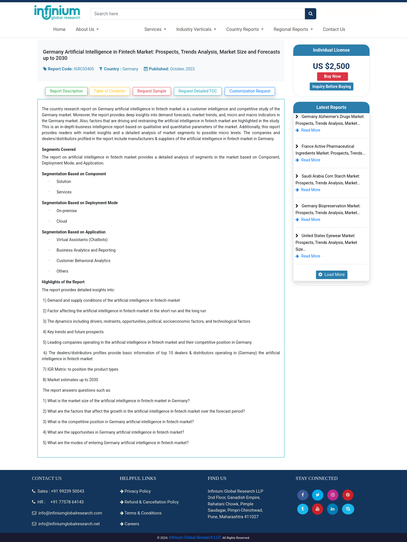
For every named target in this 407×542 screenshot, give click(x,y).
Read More (308, 130)
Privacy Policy (135, 491)
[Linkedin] (332, 508)
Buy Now (332, 76)
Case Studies (349, 13)
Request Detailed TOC (198, 91)
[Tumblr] (302, 509)
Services (153, 29)
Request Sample (152, 91)
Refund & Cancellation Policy (149, 502)
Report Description (66, 91)
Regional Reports (291, 29)
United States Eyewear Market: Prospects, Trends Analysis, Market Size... (326, 242)
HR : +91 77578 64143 (58, 502)
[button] (302, 495)
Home (59, 29)
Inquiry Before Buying (331, 86)
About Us (85, 29)
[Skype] (348, 509)
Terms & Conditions (141, 513)
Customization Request (250, 91)
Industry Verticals (194, 29)
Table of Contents (109, 91)
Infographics (121, 29)
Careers (129, 523)
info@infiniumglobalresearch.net (66, 523)
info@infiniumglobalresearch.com (67, 513)
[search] (310, 13)
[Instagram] (332, 495)
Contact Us (334, 29)
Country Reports (243, 29)
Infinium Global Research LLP (195, 537)
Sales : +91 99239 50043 (58, 491)
